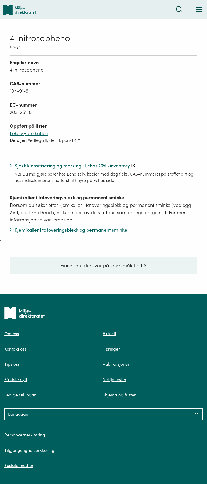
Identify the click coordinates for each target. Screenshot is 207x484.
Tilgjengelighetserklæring (29, 450)
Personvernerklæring (24, 435)
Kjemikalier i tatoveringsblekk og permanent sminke (67, 197)
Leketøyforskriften (29, 133)
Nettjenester (114, 379)
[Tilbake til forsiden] (19, 9)
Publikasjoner (116, 364)
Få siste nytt (15, 379)
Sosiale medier (18, 465)
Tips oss (12, 364)
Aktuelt (109, 333)
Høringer (111, 349)
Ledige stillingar (20, 395)
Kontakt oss (15, 349)
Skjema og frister (119, 395)
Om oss (11, 333)
